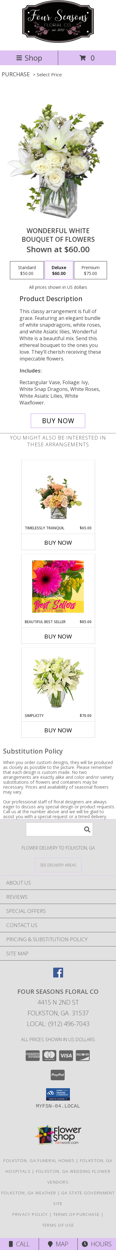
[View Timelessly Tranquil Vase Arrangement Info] (58, 493)
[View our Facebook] (58, 975)
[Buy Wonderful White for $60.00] (58, 420)
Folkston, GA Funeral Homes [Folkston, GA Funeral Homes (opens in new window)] (39, 1160)
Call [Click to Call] (19, 1244)
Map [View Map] (58, 1244)
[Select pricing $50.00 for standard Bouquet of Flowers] (27, 270)
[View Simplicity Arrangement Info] (58, 680)
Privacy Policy (30, 1214)
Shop (29, 58)
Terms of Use (58, 1225)
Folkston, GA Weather (28, 1193)
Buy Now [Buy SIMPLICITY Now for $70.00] (58, 730)
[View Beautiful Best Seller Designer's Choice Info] (58, 586)
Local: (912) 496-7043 (58, 1024)
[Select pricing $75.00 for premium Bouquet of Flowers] (90, 270)
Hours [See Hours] (97, 1244)
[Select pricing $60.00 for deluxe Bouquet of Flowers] (59, 270)
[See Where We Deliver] (58, 865)
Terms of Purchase (76, 1214)
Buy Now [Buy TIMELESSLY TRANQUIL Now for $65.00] (58, 543)
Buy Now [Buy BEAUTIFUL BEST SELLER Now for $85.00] (58, 636)
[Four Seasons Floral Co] (58, 41)
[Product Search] (59, 829)
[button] (58, 1094)
